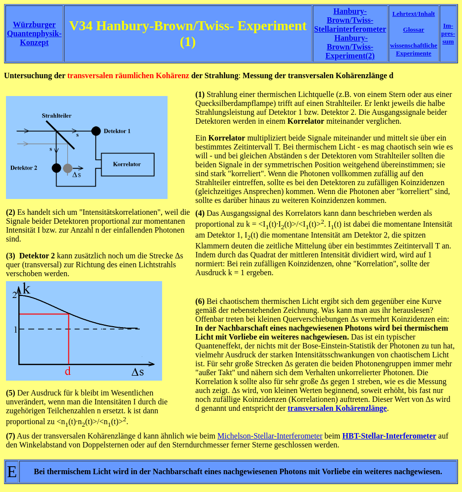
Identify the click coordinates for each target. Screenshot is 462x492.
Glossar (413, 29)
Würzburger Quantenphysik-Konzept (34, 33)
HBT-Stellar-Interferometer (390, 436)
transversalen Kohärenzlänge (337, 408)
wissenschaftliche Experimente (413, 49)
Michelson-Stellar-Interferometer (270, 436)
